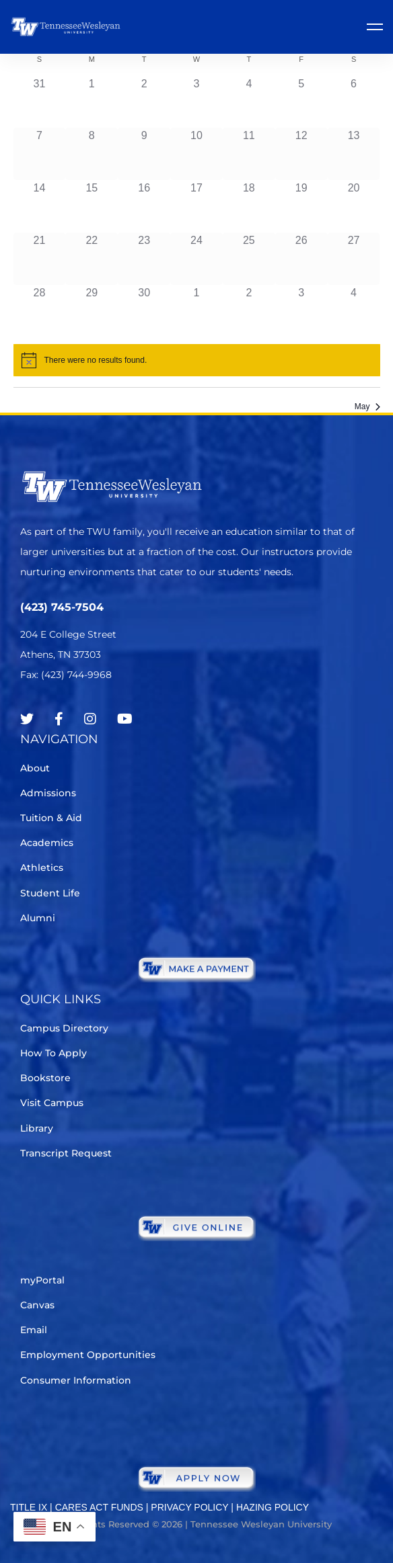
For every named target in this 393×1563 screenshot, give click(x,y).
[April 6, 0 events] (354, 102)
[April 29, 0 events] (91, 311)
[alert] (196, 360)
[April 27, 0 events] (354, 259)
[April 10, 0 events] (196, 154)
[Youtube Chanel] (124, 719)
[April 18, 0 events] (249, 206)
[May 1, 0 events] (196, 311)
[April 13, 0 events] (354, 154)
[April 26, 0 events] (301, 259)
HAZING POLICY (272, 1507)
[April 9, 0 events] (144, 154)
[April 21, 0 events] (39, 259)
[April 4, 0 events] (249, 102)
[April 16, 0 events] (144, 206)
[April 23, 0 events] (144, 259)
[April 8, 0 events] (91, 154)
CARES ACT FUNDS (99, 1507)
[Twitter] (26, 719)
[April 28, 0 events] (39, 311)
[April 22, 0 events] (91, 259)
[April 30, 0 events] (144, 311)
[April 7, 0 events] (39, 154)
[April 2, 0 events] (144, 102)
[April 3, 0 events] (196, 102)
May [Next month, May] (367, 406)
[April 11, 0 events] (249, 154)
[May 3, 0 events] (301, 311)
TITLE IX (28, 1507)
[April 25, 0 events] (249, 259)
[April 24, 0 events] (196, 259)
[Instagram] (90, 719)
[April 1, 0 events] (91, 102)
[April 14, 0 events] (39, 206)
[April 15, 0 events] (91, 206)
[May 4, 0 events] (354, 311)
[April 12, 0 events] (301, 154)
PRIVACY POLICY (189, 1507)
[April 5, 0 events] (301, 102)
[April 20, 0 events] (354, 206)
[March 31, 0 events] (39, 102)
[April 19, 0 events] (301, 206)
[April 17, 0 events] (196, 206)
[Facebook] (59, 719)
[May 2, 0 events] (249, 311)
